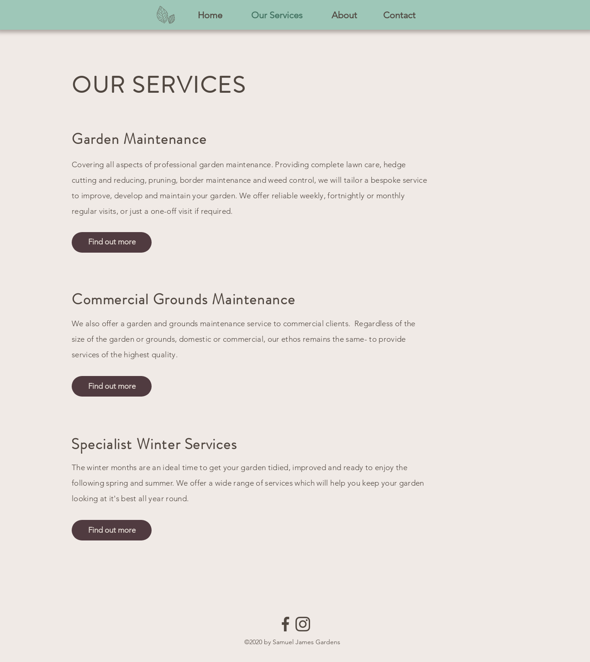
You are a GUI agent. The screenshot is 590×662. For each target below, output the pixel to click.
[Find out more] (112, 242)
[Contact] (399, 15)
